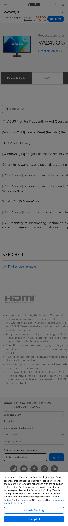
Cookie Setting (34, 510)
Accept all (34, 519)
